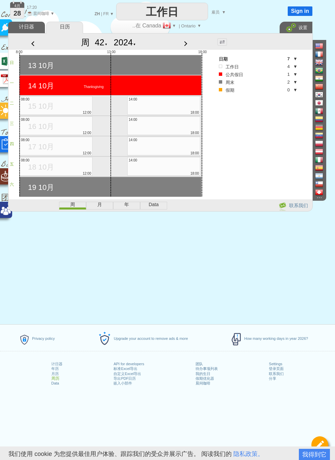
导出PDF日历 (124, 378)
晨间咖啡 (203, 383)
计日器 (56, 364)
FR (106, 14)
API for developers (128, 364)
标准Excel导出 (125, 369)
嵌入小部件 (122, 383)
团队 (199, 364)
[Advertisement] (160, 266)
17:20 (32, 7)
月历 (55, 374)
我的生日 (203, 374)
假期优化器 (205, 378)
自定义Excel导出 (127, 374)
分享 (272, 378)
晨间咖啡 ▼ (40, 13)
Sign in (300, 11)
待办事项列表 (207, 369)
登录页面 (276, 369)
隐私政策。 (248, 454)
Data (55, 383)
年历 (55, 369)
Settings (275, 364)
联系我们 (276, 374)
